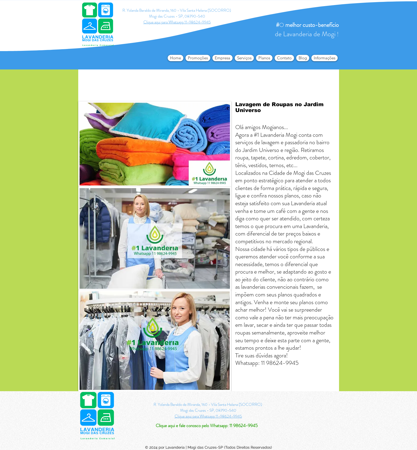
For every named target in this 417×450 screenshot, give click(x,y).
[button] (324, 58)
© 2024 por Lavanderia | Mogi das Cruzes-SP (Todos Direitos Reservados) (208, 447)
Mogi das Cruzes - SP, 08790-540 (177, 16)
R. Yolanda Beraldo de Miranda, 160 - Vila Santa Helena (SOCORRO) (177, 10)
